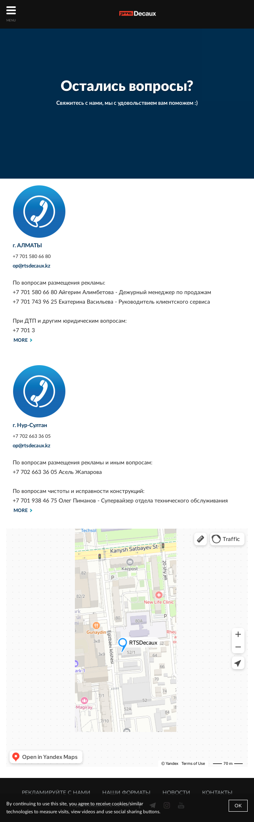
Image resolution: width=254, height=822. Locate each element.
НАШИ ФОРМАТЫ (126, 793)
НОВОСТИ (176, 793)
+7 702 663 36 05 (32, 436)
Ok (238, 805)
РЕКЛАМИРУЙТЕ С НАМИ (56, 793)
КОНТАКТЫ (217, 793)
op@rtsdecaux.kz (31, 266)
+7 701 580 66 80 (32, 256)
